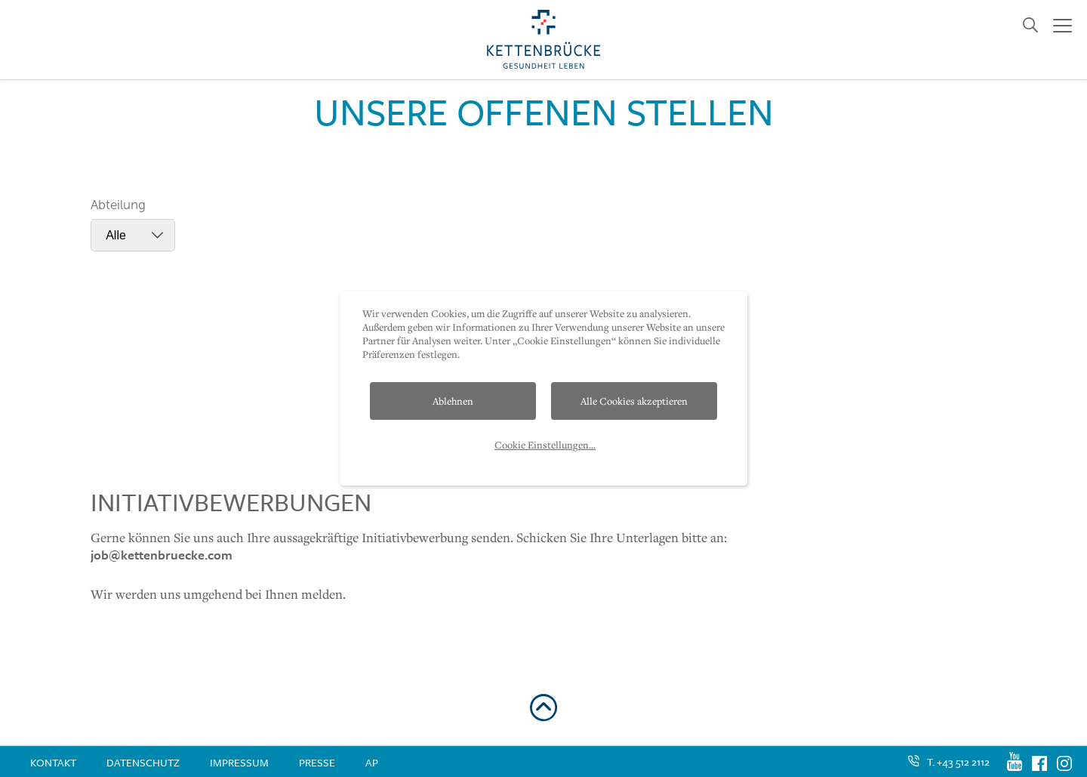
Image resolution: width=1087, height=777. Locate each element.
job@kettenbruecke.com (161, 554)
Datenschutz (143, 762)
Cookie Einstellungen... (545, 445)
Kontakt (53, 762)
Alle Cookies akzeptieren (634, 401)
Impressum (239, 762)
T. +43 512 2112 (958, 761)
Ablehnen (453, 401)
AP (371, 762)
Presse (317, 762)
